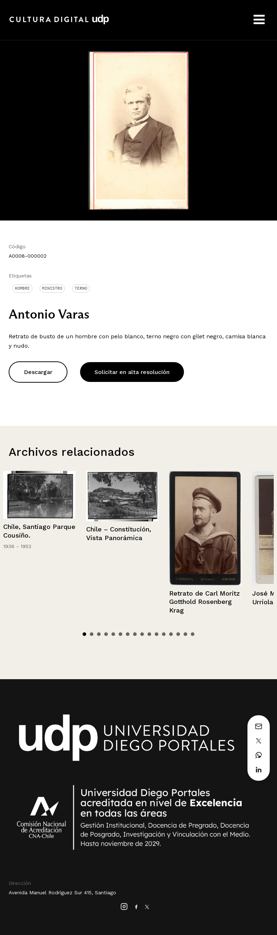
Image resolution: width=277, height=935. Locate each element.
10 (149, 634)
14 (178, 634)
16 (192, 634)
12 (164, 634)
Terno (81, 288)
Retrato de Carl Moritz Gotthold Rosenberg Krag (204, 601)
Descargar (38, 372)
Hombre (22, 288)
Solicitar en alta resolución (132, 372)
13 (171, 634)
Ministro (52, 288)
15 (185, 634)
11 (156, 634)
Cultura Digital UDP (59, 23)
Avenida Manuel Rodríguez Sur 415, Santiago (62, 892)
